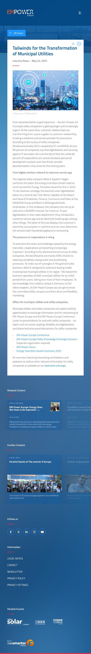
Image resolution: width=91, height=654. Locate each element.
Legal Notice (15, 558)
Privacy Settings (17, 585)
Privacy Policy (16, 578)
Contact (12, 565)
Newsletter (15, 572)
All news (15, 33)
